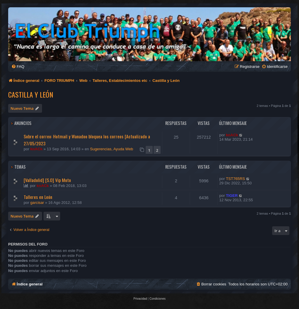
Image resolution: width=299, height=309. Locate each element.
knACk (36, 149)
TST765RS (235, 178)
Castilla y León (30, 94)
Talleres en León (38, 196)
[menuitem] (17, 66)
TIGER (232, 195)
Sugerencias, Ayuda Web (111, 149)
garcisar (37, 202)
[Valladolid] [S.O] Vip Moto (47, 179)
